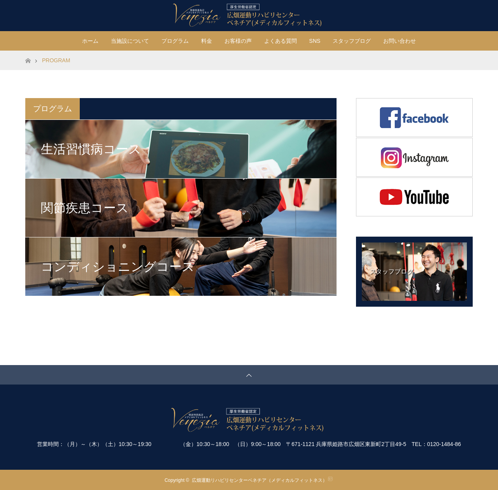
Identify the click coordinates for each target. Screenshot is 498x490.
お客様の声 (238, 41)
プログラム (175, 41)
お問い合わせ (399, 41)
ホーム (90, 41)
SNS (315, 41)
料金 (206, 41)
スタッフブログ (352, 41)
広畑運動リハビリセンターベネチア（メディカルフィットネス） (259, 480)
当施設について (130, 41)
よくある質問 (280, 41)
